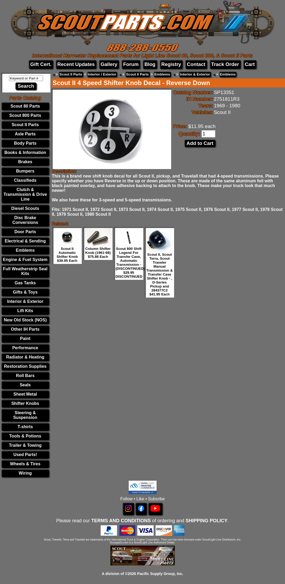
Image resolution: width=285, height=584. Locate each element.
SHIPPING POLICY (206, 520)
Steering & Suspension (25, 415)
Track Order (225, 64)
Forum (131, 64)
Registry (171, 64)
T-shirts (25, 426)
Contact (196, 64)
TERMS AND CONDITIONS (121, 520)
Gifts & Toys (25, 292)
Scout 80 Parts (25, 106)
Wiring (25, 473)
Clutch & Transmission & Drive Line (25, 194)
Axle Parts (25, 134)
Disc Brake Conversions (25, 220)
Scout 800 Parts (25, 115)
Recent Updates (76, 64)
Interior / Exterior (102, 74)
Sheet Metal (25, 394)
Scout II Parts (25, 124)
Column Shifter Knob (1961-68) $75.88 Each (98, 253)
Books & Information (25, 152)
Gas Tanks (25, 283)
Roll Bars (25, 375)
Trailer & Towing (25, 445)
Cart (250, 64)
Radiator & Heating (25, 357)
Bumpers (25, 171)
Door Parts (25, 231)
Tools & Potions (25, 436)
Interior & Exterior (25, 301)
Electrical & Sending (25, 241)
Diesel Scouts (25, 208)
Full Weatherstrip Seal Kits (25, 271)
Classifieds (25, 180)
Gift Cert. (40, 64)
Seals (25, 385)
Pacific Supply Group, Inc (159, 574)
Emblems (25, 250)
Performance (25, 348)
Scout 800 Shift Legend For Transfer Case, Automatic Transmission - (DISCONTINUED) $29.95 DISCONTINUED (130, 262)
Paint (25, 338)
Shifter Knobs (25, 403)
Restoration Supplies (25, 366)
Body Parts (25, 143)
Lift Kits (25, 310)
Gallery (109, 64)
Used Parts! (25, 454)
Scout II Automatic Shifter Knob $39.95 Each (67, 255)
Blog (149, 64)
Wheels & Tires (25, 464)
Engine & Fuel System (25, 259)
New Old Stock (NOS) (25, 320)
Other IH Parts (25, 329)
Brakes (25, 162)
